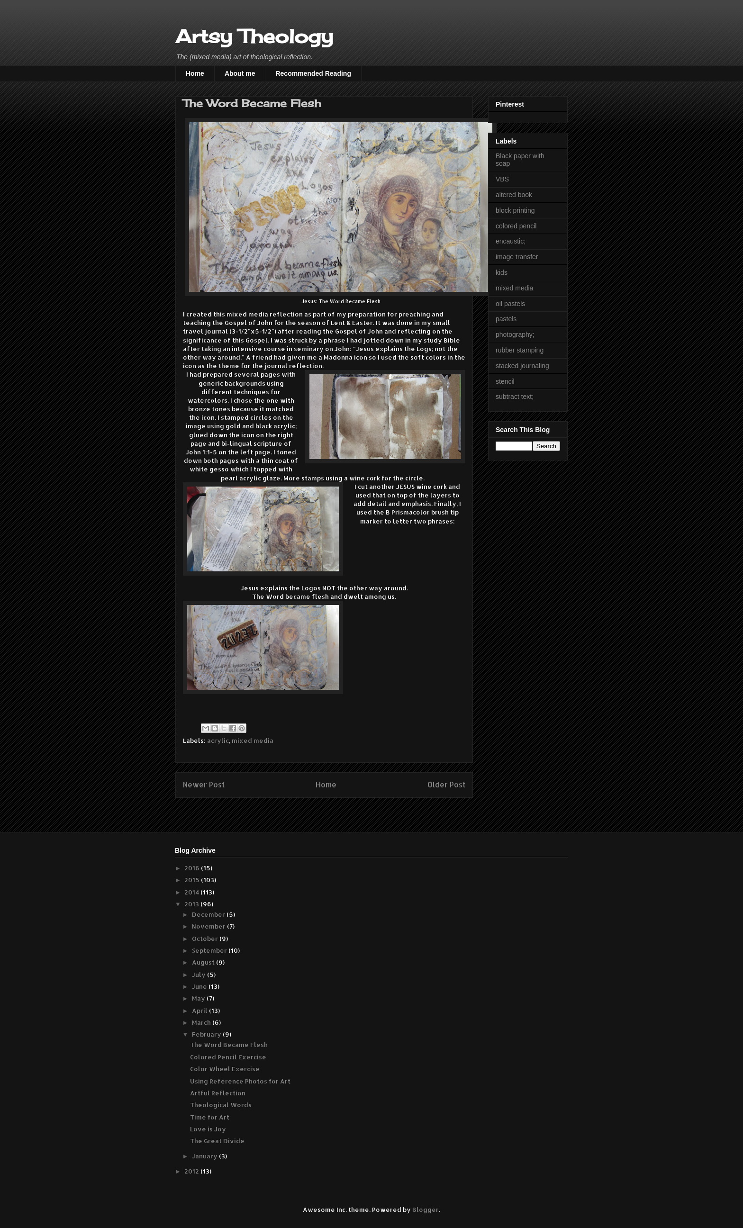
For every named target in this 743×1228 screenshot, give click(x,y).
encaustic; (511, 241)
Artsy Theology (254, 36)
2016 (192, 868)
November (209, 926)
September (210, 950)
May (199, 998)
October (205, 938)
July (199, 974)
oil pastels (510, 303)
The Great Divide (217, 1141)
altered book (514, 195)
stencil (505, 381)
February (207, 1034)
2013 (192, 904)
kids (501, 272)
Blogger (425, 1209)
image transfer (517, 257)
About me (240, 73)
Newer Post (204, 784)
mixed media (252, 740)
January (205, 1156)
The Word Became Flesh (229, 1044)
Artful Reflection (217, 1093)
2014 (192, 892)
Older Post (446, 784)
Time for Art (209, 1117)
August (204, 962)
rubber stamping (520, 350)
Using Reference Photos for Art (240, 1081)
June (200, 986)
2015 (192, 880)
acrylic (218, 740)
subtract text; (515, 396)
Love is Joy (208, 1129)
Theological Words (221, 1105)
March (202, 1022)
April (200, 1010)
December (209, 914)
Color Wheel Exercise (225, 1069)
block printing (515, 210)
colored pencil (516, 226)
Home (195, 73)
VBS (502, 179)
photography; (515, 334)
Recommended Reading (313, 73)
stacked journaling (522, 366)
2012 (192, 1171)
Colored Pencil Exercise (228, 1057)
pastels (506, 319)
